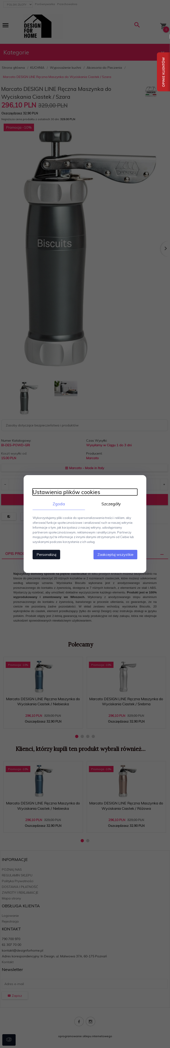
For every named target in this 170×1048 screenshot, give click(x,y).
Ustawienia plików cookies (66, 492)
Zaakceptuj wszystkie (116, 554)
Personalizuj (46, 554)
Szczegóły (111, 503)
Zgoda (58, 503)
